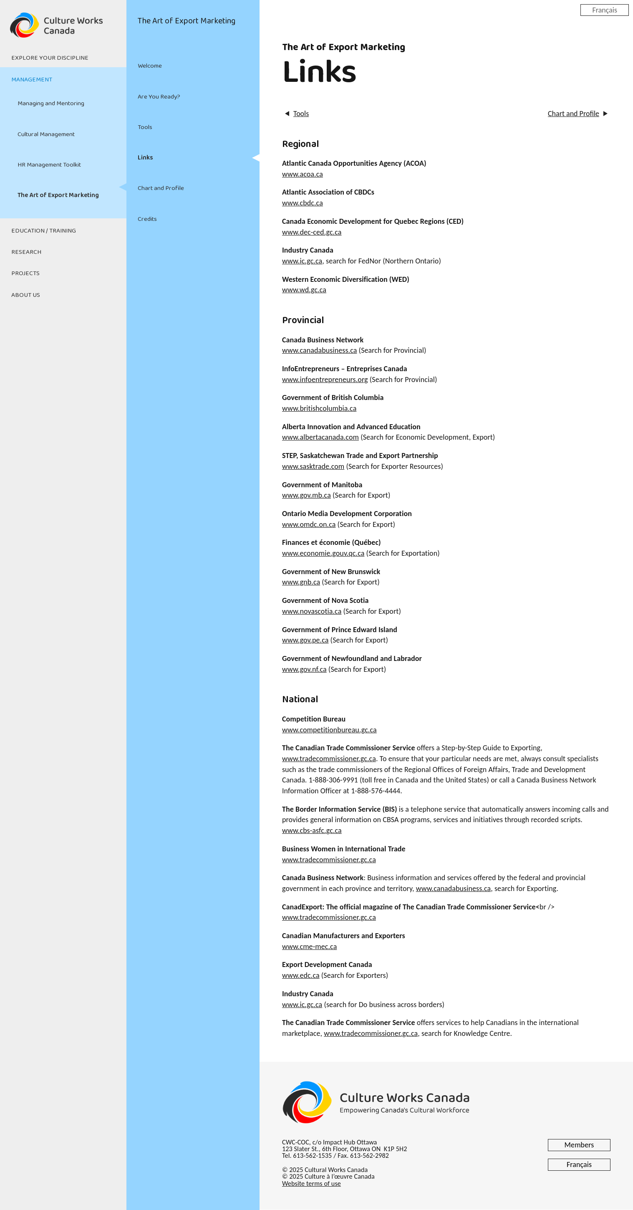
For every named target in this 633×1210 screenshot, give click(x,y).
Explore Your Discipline (49, 58)
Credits (147, 219)
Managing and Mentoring (51, 104)
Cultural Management (46, 134)
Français (604, 9)
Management (31, 80)
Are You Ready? (159, 97)
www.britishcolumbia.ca (319, 408)
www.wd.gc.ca (304, 289)
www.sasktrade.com (313, 466)
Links (145, 158)
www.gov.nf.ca (304, 669)
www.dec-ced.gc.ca (312, 232)
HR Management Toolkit (49, 165)
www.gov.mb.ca (306, 495)
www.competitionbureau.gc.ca (329, 729)
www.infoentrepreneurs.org (325, 379)
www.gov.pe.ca (305, 640)
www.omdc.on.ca (308, 524)
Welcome (150, 66)
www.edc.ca (301, 975)
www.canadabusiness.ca (319, 350)
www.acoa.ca (302, 174)
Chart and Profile (161, 188)
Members (579, 1144)
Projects (25, 273)
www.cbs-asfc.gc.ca (312, 830)
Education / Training (43, 231)
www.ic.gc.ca (302, 261)
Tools (145, 127)
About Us (25, 295)
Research (26, 252)
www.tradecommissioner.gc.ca (329, 758)
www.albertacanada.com (320, 437)
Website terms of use (311, 1183)
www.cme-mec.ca (309, 946)
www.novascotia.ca (311, 611)
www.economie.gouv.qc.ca (323, 553)
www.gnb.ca (301, 582)
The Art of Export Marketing (58, 195)
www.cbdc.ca (302, 203)
